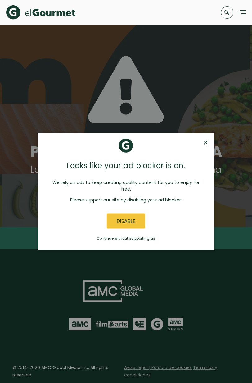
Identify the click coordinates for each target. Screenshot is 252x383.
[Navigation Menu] (240, 12)
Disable (126, 220)
